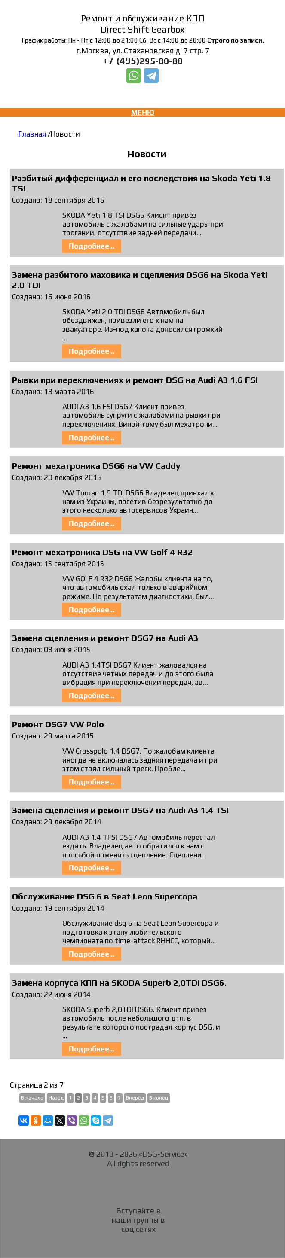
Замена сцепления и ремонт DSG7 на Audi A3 (105, 638)
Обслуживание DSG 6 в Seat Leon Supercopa (104, 896)
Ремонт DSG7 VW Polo (58, 724)
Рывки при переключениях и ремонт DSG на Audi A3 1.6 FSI (135, 380)
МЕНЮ (142, 112)
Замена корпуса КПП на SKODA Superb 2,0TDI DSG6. (119, 983)
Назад (56, 1098)
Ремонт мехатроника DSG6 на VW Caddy (96, 466)
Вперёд (135, 1098)
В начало (32, 1098)
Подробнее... (91, 246)
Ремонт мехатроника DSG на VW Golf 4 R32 (102, 552)
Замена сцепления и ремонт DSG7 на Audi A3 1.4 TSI (120, 810)
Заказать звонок (143, 90)
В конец (158, 1098)
